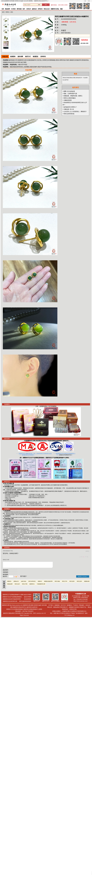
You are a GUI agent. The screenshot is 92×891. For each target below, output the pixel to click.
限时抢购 (19, 9)
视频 (61, 9)
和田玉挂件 (17, 584)
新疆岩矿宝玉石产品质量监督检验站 (33, 457)
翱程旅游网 (9, 584)
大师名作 (28, 9)
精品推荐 (7, 9)
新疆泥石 (9, 581)
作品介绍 (5, 56)
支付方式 (63, 605)
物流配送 (35, 56)
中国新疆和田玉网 (41, 584)
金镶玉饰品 (23, 581)
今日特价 (13, 9)
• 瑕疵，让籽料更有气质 (70, 93)
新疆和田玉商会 (55, 9)
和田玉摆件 (72, 581)
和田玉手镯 (24, 584)
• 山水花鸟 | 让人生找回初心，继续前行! (74, 111)
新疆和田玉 (32, 584)
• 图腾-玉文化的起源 (69, 91)
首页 (3, 9)
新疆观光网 (86, 581)
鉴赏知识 (34, 9)
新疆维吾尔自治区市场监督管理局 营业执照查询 (17, 599)
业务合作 (87, 605)
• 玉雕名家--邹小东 (68, 109)
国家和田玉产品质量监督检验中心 (56, 457)
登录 (89, 1)
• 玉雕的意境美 (67, 100)
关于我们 (50, 605)
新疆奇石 (40, 581)
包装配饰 (12, 56)
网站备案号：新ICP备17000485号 (24, 611)
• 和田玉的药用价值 (68, 113)
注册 (85, 1)
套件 (24, 9)
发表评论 (87, 551)
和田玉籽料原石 (32, 581)
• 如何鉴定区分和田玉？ (70, 107)
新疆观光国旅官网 (48, 581)
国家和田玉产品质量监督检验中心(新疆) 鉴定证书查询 (17, 594)
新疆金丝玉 (16, 581)
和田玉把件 (79, 581)
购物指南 (57, 605)
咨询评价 (43, 56)
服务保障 (20, 56)
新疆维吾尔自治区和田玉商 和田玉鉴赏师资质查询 (17, 601)
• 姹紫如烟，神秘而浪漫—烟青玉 (72, 96)
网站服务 (81, 605)
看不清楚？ (20, 576)
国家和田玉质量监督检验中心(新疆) (32, 609)
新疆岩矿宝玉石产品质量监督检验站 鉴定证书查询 (17, 596)
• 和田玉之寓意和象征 (69, 98)
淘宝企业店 (47, 9)
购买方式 (28, 56)
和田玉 (7, 12)
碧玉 (12, 12)
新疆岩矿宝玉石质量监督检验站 (14, 609)
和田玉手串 (64, 581)
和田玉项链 (57, 581)
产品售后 (75, 605)
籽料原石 (40, 9)
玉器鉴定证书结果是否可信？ (65, 454)
